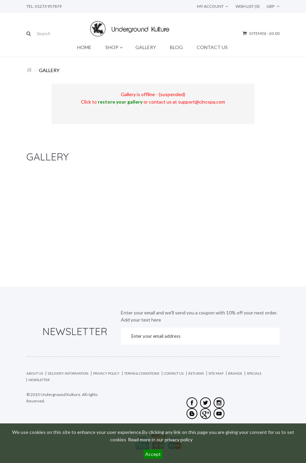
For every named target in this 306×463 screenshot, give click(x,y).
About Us (34, 373)
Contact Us (173, 373)
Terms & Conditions (141, 373)
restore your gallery (120, 102)
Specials (254, 373)
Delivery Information (68, 373)
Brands (235, 373)
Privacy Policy (106, 373)
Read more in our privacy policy (160, 439)
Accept (153, 454)
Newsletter (39, 380)
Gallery (49, 70)
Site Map (216, 373)
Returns (196, 373)
